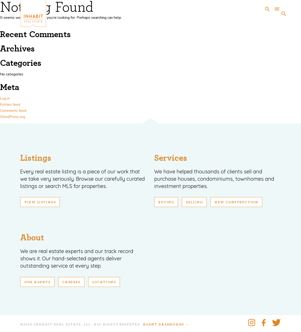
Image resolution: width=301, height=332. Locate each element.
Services (170, 158)
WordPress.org (12, 116)
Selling (194, 202)
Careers (71, 282)
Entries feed (10, 104)
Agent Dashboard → (166, 324)
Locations (104, 282)
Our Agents (37, 282)
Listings (35, 158)
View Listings (40, 202)
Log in (5, 98)
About (32, 237)
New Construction (236, 202)
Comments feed (13, 110)
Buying (166, 202)
